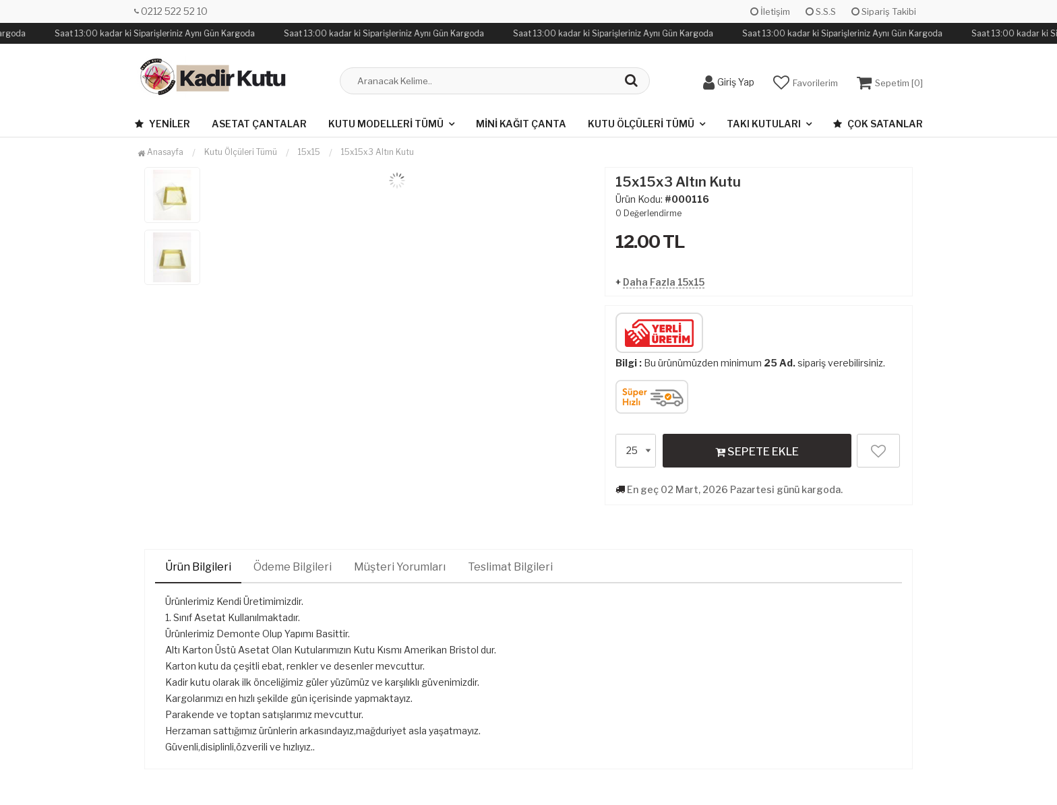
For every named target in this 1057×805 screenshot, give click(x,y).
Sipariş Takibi (883, 11)
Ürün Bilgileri (198, 566)
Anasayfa (160, 152)
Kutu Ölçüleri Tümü (641, 123)
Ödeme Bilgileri (292, 566)
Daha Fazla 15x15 (663, 282)
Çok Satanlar (878, 123)
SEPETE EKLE (757, 451)
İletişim (770, 11)
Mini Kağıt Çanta (521, 123)
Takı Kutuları (764, 123)
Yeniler (162, 123)
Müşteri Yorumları (400, 566)
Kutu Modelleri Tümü (386, 123)
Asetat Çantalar (259, 123)
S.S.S (821, 11)
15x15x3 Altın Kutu (377, 152)
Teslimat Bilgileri (510, 566)
